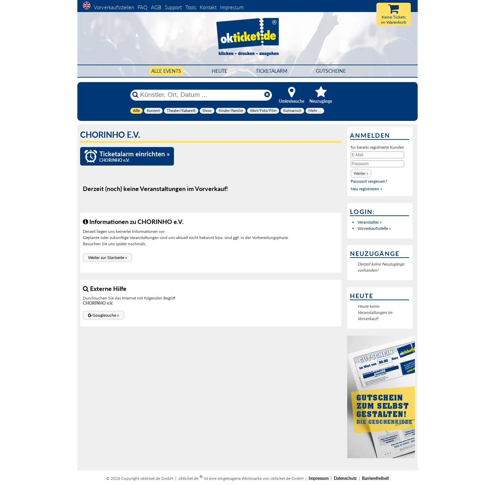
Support (173, 7)
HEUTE (219, 71)
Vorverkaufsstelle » (374, 228)
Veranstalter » (370, 222)
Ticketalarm (271, 71)
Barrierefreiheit (375, 478)
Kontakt (208, 7)
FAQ (142, 7)
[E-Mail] (377, 154)
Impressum (232, 7)
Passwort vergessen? (369, 181)
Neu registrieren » (366, 188)
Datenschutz (345, 478)
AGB (156, 7)
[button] (107, 257)
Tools (190, 7)
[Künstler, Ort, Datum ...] (200, 95)
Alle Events (166, 71)
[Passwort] (377, 163)
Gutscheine (331, 71)
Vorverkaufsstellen (114, 7)
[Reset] (267, 95)
